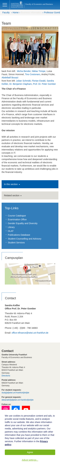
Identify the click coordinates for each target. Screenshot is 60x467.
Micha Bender (24, 71)
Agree (30, 452)
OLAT (11, 231)
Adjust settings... (30, 460)
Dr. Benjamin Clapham (20, 84)
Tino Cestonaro (32, 74)
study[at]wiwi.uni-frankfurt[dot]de (15, 393)
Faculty (6, 12)
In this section (12, 184)
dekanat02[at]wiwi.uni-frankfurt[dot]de (17, 400)
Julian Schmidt (23, 80)
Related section (13, 195)
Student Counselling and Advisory (24, 238)
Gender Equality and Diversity (22, 223)
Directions (6, 376)
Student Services (16, 242)
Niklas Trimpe (38, 71)
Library (11, 227)
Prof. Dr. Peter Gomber (44, 84)
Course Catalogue (17, 215)
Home (16, 12)
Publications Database (19, 235)
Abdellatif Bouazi (10, 77)
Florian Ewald (38, 80)
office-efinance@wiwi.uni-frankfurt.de (30, 332)
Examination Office (17, 219)
